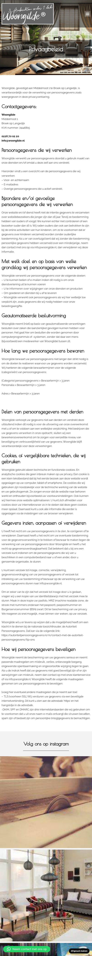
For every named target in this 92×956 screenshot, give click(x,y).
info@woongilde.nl (13, 140)
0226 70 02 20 (10, 136)
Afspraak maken (79, 951)
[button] (87, 14)
